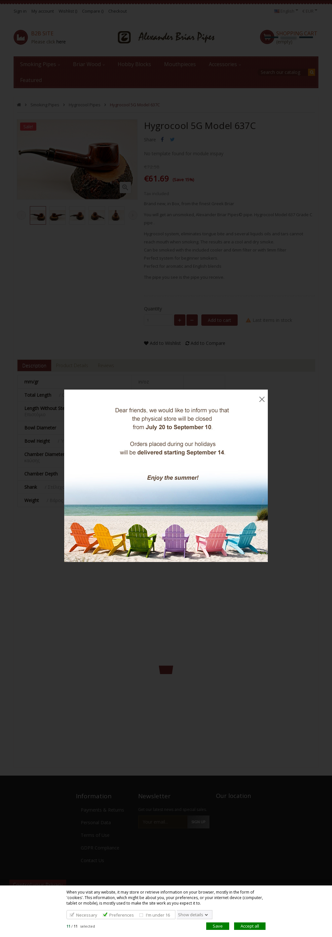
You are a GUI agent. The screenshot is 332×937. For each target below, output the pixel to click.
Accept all (250, 926)
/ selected (80, 926)
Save (218, 926)
